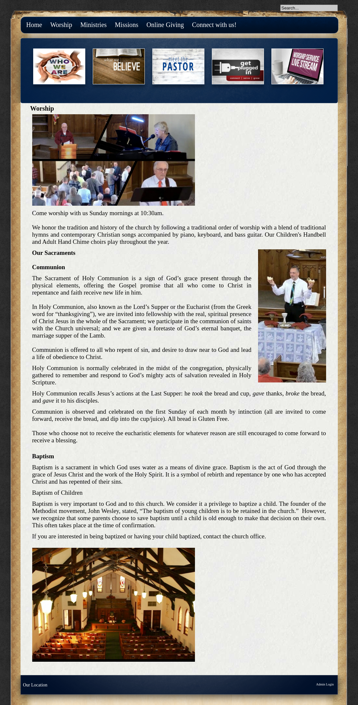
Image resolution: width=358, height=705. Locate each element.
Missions (126, 24)
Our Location (35, 685)
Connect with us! (214, 24)
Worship (61, 24)
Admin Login (325, 684)
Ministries (93, 24)
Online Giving (165, 24)
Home (34, 24)
